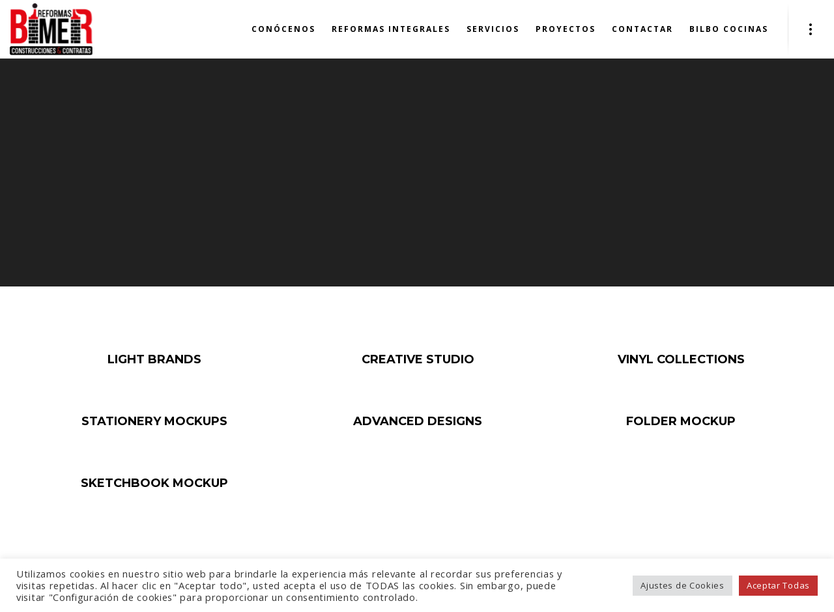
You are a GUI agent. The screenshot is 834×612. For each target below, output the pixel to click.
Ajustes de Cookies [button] (682, 585)
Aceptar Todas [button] (778, 585)
